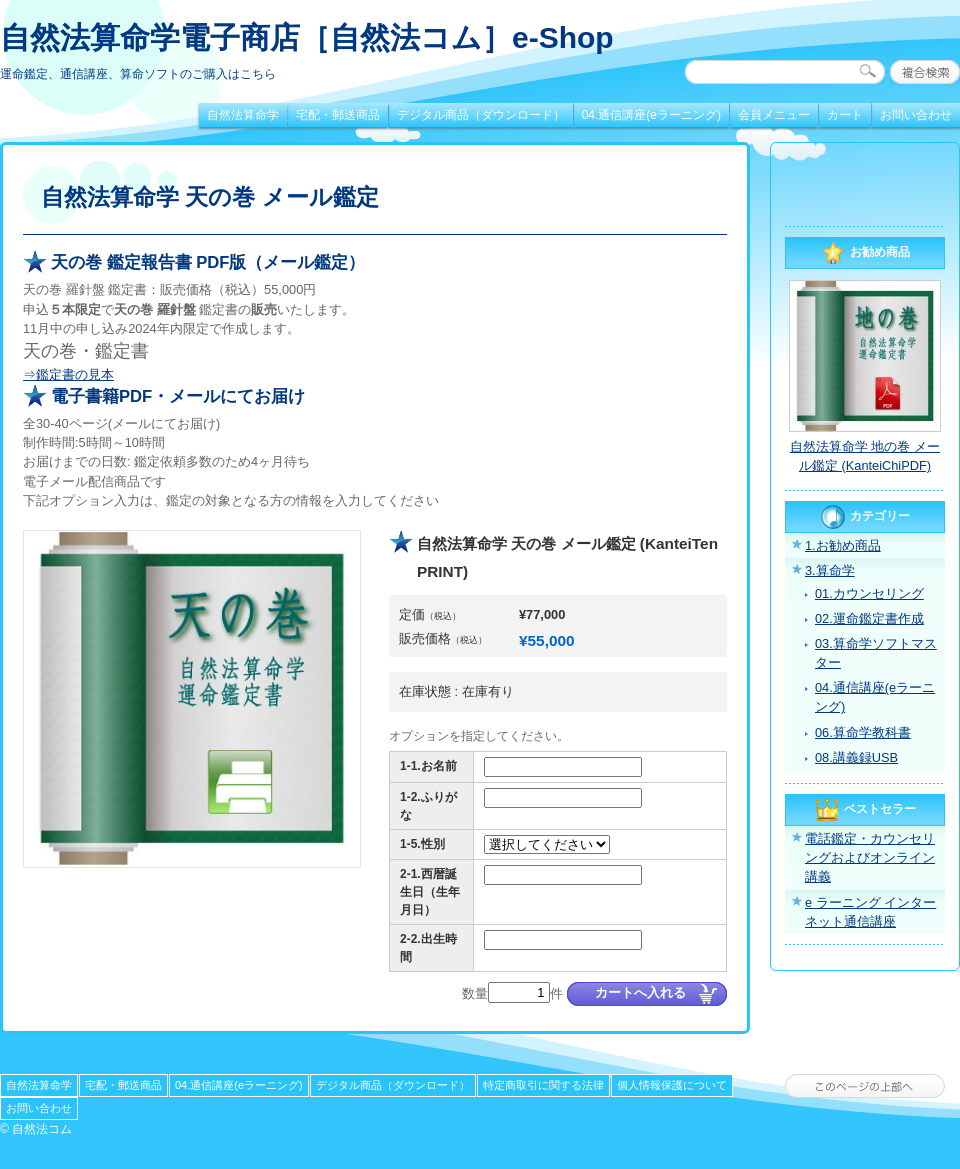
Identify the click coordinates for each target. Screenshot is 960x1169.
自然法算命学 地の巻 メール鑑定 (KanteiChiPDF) (865, 456)
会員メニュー (774, 115)
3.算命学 (830, 570)
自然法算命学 (243, 115)
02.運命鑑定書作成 (869, 618)
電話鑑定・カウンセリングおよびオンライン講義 (870, 857)
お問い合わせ (916, 115)
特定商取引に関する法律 (543, 1085)
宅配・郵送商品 (338, 115)
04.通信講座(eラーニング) (651, 115)
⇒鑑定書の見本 (68, 374)
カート (845, 115)
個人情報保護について (672, 1085)
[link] (865, 187)
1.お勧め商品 (843, 545)
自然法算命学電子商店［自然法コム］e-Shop (307, 37)
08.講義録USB (856, 757)
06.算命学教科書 (863, 732)
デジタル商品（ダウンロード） (481, 115)
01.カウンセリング (869, 593)
